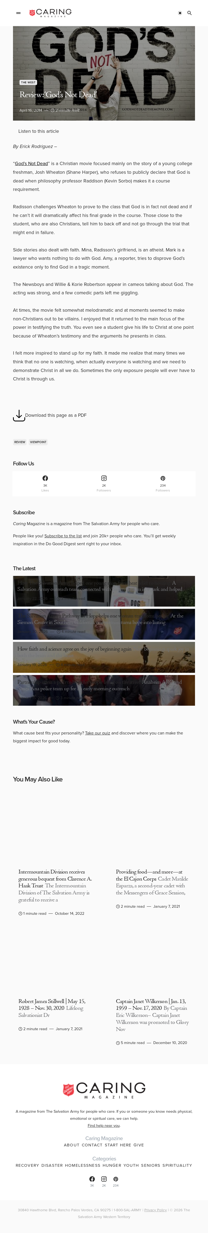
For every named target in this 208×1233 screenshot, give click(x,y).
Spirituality (177, 1165)
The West (28, 82)
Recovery (27, 1165)
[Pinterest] (163, 483)
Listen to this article (38, 131)
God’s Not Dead (31, 163)
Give (139, 1145)
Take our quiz (97, 733)
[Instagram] (103, 483)
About (72, 1145)
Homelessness (82, 1165)
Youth (131, 1165)
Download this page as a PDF (50, 415)
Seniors (150, 1165)
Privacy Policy (155, 1210)
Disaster (52, 1165)
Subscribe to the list (63, 536)
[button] (18, 13)
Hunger (112, 1165)
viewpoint (38, 442)
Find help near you (104, 1125)
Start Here (118, 1145)
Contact (92, 1145)
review (19, 442)
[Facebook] (45, 483)
